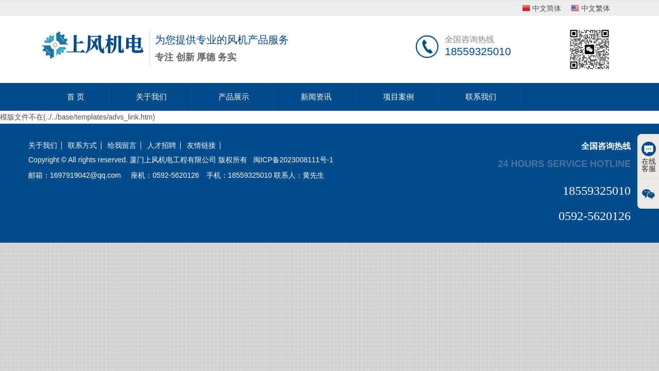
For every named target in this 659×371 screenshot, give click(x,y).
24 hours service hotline (564, 163)
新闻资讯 (316, 96)
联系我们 (480, 96)
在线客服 (648, 157)
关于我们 (151, 96)
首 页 (75, 96)
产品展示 (233, 96)
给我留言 (122, 145)
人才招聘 (161, 145)
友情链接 (201, 145)
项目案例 (398, 96)
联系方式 (82, 145)
